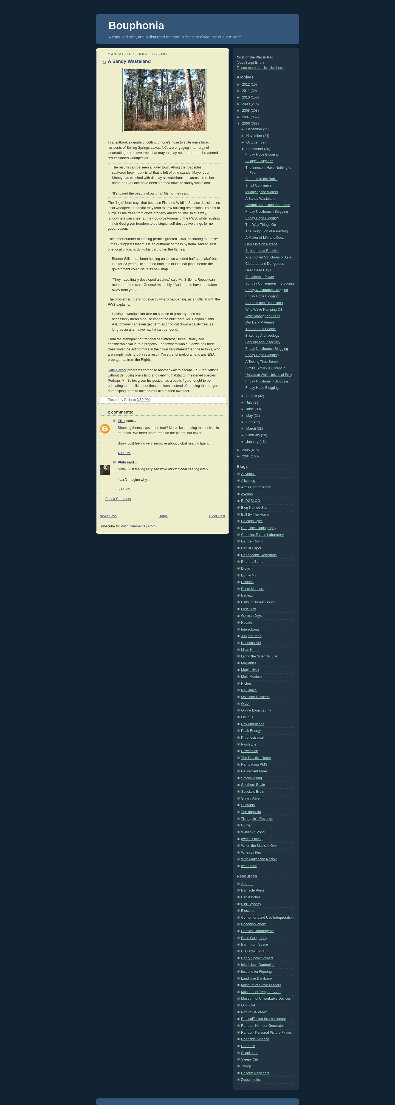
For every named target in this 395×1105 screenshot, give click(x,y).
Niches (246, 683)
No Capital (249, 690)
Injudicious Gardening (258, 965)
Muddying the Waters (262, 192)
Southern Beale (253, 785)
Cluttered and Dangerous (265, 264)
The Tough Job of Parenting (267, 231)
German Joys (251, 616)
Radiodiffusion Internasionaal (263, 1019)
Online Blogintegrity (256, 710)
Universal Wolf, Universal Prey (269, 375)
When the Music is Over (259, 846)
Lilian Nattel (250, 650)
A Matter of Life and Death (266, 238)
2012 (246, 84)
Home (163, 516)
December (254, 129)
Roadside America (255, 1039)
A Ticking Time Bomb (262, 362)
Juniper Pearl (251, 636)
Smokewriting (251, 778)
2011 (246, 91)
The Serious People (261, 329)
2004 (246, 456)
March (251, 429)
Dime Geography (254, 938)
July (249, 402)
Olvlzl (245, 704)
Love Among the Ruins (263, 316)
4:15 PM (124, 453)
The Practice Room (256, 758)
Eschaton (248, 595)
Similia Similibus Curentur (265, 368)
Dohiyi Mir (248, 575)
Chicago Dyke (252, 521)
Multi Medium (251, 677)
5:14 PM (124, 489)
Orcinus (247, 717)
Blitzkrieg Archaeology (263, 336)
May (250, 416)
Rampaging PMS (254, 764)
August (252, 396)
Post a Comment (118, 499)
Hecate (246, 623)
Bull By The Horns (255, 514)
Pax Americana (252, 724)
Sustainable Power (260, 277)
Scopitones (249, 1053)
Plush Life (248, 744)
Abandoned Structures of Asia (268, 257)
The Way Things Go (261, 225)
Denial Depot (251, 548)
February (253, 435)
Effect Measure (252, 589)
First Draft (248, 609)
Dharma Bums (252, 562)
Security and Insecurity (263, 342)
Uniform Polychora (255, 1073)
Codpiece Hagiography (258, 528)
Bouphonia (136, 25)
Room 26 (248, 1046)
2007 (246, 117)
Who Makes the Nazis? (259, 859)
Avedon (247, 494)
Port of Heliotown (254, 1012)
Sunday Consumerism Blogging (270, 283)
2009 (246, 104)
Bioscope (248, 911)
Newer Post (108, 516)
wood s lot (249, 866)
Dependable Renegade (259, 555)
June (250, 409)
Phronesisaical (252, 738)
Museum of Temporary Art (261, 992)
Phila (122, 462)
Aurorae (247, 884)
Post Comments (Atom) (139, 526)
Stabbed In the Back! (262, 179)
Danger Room (252, 541)
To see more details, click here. (260, 68)
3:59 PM (143, 400)
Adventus (248, 474)
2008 (246, 111)
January (252, 442)
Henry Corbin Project (257, 958)
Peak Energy (251, 731)
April (250, 422)
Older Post (217, 516)
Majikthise (248, 663)
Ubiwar (246, 825)
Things (246, 1066)
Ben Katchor (250, 897)
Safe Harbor (117, 370)
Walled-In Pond (253, 832)
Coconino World (253, 924)
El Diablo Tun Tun (255, 951)
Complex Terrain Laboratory (262, 535)
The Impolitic (251, 812)
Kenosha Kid (251, 643)
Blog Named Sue (254, 508)
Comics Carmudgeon (257, 931)
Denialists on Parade (261, 244)
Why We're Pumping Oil (264, 309)
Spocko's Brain (252, 792)
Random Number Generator (262, 1026)
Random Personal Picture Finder (266, 1032)
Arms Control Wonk (256, 487)
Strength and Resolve (262, 251)
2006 (246, 123)
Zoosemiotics (251, 1080)
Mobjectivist (250, 670)
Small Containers (259, 185)
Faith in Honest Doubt (258, 602)
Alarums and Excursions (264, 303)
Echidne (247, 582)
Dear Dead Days (258, 270)
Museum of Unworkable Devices (266, 998)
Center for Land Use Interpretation (267, 918)
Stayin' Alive (250, 798)
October (252, 142)
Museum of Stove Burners (261, 985)
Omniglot (248, 1005)
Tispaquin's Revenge (257, 819)
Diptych (247, 568)
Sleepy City (250, 1059)
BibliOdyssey (251, 904)
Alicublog (248, 481)
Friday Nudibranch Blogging (267, 211)
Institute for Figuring (256, 972)
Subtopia (248, 805)
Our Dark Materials (260, 322)
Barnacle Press (253, 890)
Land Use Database (256, 978)
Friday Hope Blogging (262, 154)
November (254, 136)
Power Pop (249, 751)
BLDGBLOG (250, 501)
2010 (246, 97)
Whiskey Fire (251, 852)
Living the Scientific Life (259, 656)
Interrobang (250, 629)
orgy (201, 148)
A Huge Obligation (259, 161)
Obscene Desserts (255, 697)
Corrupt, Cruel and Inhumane (268, 205)
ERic (121, 421)
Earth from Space (254, 944)
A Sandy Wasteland (129, 61)
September (255, 149)
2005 (246, 450)
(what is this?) (252, 839)
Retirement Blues (254, 771)
